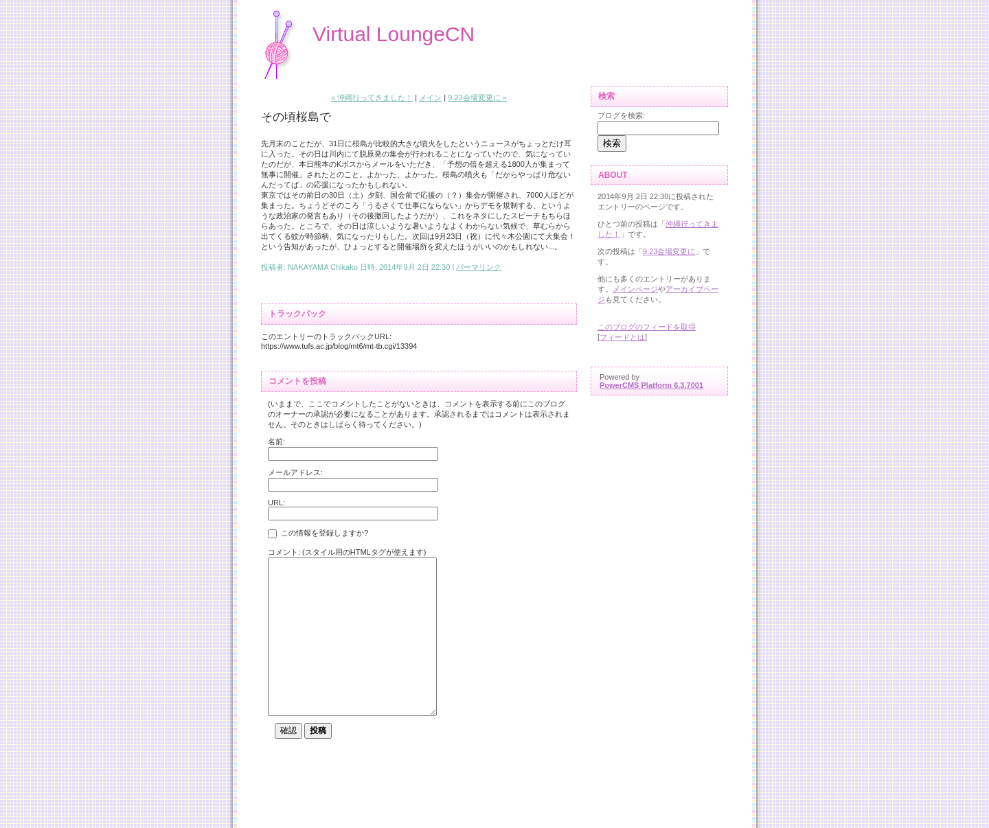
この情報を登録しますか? (318, 534)
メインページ (635, 289)
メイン (430, 97)
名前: (276, 441)
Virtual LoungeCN (393, 34)
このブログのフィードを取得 (647, 327)
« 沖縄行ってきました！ (372, 97)
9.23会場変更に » (477, 97)
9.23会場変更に (669, 251)
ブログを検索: (621, 115)
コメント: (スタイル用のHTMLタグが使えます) (347, 552)
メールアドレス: (295, 472)
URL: (276, 502)
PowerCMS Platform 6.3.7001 (651, 385)
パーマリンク (478, 267)
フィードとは (622, 337)
